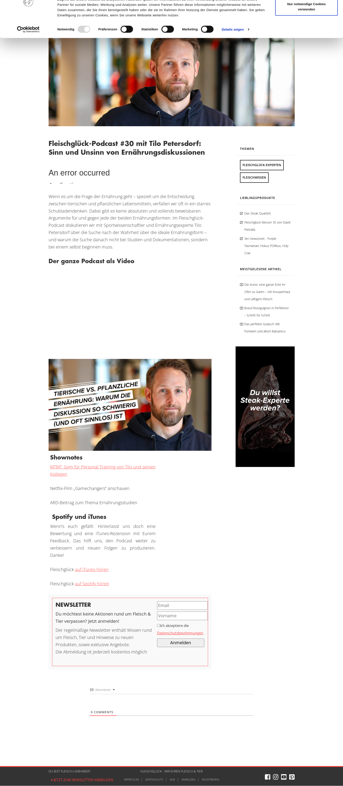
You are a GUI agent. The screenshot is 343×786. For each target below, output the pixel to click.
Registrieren (210, 780)
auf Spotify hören (92, 584)
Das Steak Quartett (257, 213)
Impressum (131, 780)
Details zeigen (233, 51)
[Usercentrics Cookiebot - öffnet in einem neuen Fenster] (28, 51)
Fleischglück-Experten (262, 165)
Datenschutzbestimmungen (180, 633)
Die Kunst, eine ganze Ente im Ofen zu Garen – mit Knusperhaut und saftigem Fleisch (267, 292)
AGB (172, 780)
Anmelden (188, 780)
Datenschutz (154, 780)
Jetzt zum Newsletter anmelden (82, 780)
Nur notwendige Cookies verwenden (306, 28)
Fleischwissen (254, 178)
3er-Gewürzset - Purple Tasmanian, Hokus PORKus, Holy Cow (266, 246)
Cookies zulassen (306, 11)
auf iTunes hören (91, 570)
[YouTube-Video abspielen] (130, 405)
